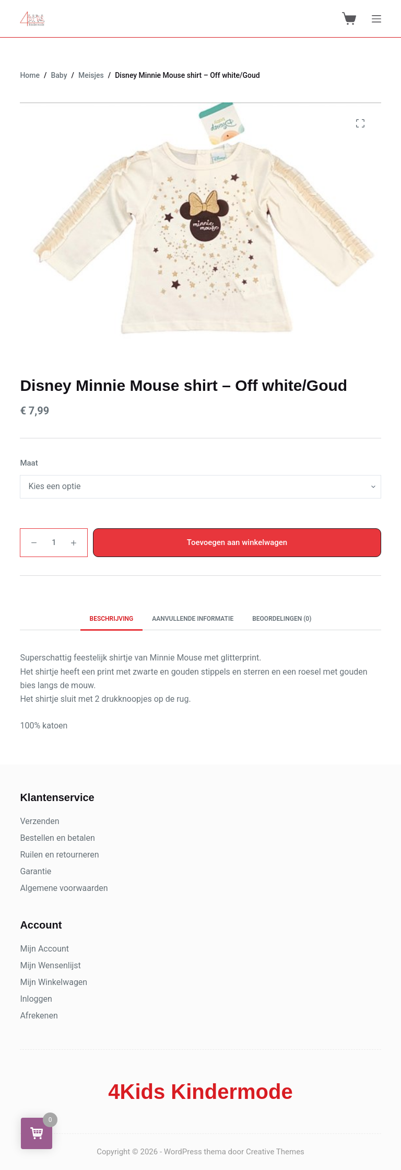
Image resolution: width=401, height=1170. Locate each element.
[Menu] (376, 19)
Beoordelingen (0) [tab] (281, 618)
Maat (29, 463)
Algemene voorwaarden (64, 888)
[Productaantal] (54, 542)
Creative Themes (275, 1151)
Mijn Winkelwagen (53, 982)
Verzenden (39, 821)
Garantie (35, 871)
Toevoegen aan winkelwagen (237, 542)
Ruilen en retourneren (59, 855)
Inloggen (36, 999)
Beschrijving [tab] (112, 618)
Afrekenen (38, 1016)
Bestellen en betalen (57, 838)
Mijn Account (44, 949)
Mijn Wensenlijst (50, 965)
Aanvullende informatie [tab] (192, 618)
